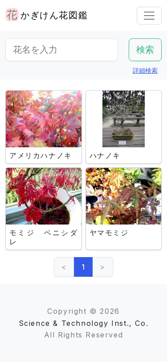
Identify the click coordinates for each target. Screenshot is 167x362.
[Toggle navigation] (149, 16)
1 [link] (83, 266)
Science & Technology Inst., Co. (84, 323)
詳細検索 (145, 70)
